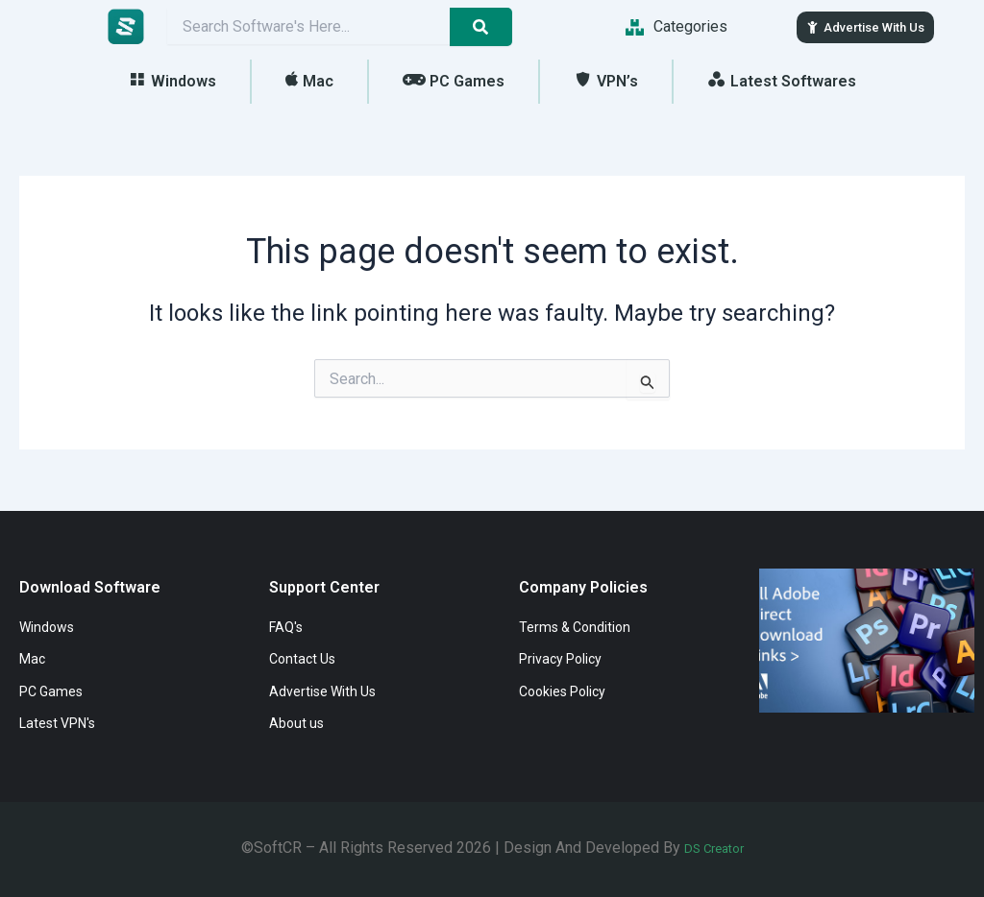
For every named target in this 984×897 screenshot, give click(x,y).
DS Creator (713, 847)
